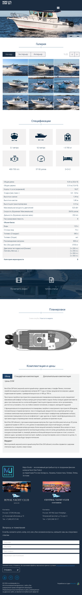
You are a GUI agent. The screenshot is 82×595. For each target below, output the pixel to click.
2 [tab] (74, 36)
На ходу (9, 54)
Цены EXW (9, 381)
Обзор (7, 376)
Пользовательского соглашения (65, 565)
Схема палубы (34, 318)
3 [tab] (78, 36)
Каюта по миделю (46, 318)
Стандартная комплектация (26, 376)
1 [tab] (71, 36)
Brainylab (74, 583)
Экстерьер (23, 54)
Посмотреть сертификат (66, 284)
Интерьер (38, 54)
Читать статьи (41, 284)
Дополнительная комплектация (57, 376)
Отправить (11, 570)
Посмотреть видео (15, 284)
